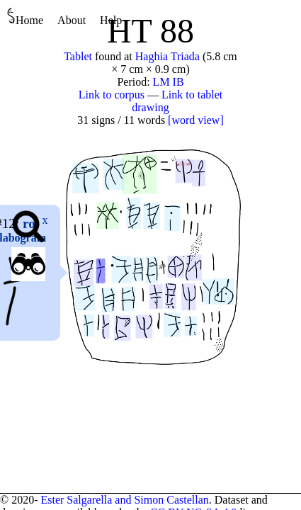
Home (25, 16)
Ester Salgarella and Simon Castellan (124, 500)
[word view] (196, 120)
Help (111, 20)
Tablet (78, 56)
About (71, 20)
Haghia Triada (167, 56)
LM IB (168, 82)
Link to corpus (111, 95)
